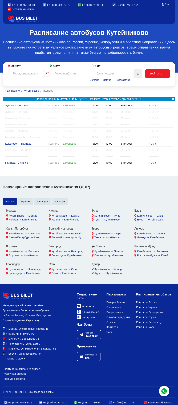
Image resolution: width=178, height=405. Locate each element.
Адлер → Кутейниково (108, 273)
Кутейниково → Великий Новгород (73, 233)
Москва (11, 210)
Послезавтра (123, 79)
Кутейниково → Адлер (108, 269)
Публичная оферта (14, 373)
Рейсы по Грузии (146, 317)
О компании (113, 307)
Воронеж (12, 246)
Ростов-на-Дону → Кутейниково (156, 255)
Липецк (139, 228)
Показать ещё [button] (15, 358)
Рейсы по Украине (147, 307)
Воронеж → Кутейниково (24, 255)
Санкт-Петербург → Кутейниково (29, 237)
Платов (98, 246)
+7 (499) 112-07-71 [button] (125, 4)
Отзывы (111, 322)
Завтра (107, 79)
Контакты (112, 327)
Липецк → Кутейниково (151, 237)
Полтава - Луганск (16, 162)
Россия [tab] (9, 201)
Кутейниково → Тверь (107, 233)
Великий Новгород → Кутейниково (73, 237)
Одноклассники (88, 312)
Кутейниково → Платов (108, 251)
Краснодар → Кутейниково (25, 273)
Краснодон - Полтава (18, 143)
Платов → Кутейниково (108, 255)
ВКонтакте (85, 306)
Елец (137, 210)
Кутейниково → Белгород (67, 251)
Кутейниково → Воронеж (24, 251)
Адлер (96, 264)
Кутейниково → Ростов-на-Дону (156, 251)
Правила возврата (14, 378)
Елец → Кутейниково (150, 219)
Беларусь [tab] (42, 201)
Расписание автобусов (154, 294)
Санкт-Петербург (17, 228)
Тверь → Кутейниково (107, 237)
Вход (166, 4)
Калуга (53, 210)
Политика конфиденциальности (22, 368)
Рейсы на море (145, 327)
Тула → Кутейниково (107, 219)
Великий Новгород (61, 228)
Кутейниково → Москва (23, 215)
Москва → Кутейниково (23, 219)
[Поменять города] (47, 73)
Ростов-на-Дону (144, 246)
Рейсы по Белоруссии (149, 312)
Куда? (56, 66)
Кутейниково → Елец (150, 215)
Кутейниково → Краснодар (25, 269)
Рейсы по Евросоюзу (149, 322)
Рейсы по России (146, 302)
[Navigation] (168, 19)
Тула (95, 210)
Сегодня (94, 79)
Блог (109, 332)
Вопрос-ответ (114, 312)
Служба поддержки (118, 317)
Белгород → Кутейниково (67, 255)
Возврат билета (116, 302)
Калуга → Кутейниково (65, 219)
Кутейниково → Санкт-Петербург (29, 233)
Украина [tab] (25, 201)
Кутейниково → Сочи (64, 269)
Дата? (97, 66)
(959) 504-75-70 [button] (56, 4)
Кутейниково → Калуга (65, 215)
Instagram (86, 317)
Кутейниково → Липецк (151, 233)
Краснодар (13, 264)
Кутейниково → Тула (107, 215)
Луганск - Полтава (16, 105)
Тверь (95, 228)
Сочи (52, 264)
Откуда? (16, 66)
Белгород (55, 246)
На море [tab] (60, 201)
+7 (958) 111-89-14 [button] (90, 4)
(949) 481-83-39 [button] (21, 4)
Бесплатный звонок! (21, 9)
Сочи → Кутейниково (64, 273)
